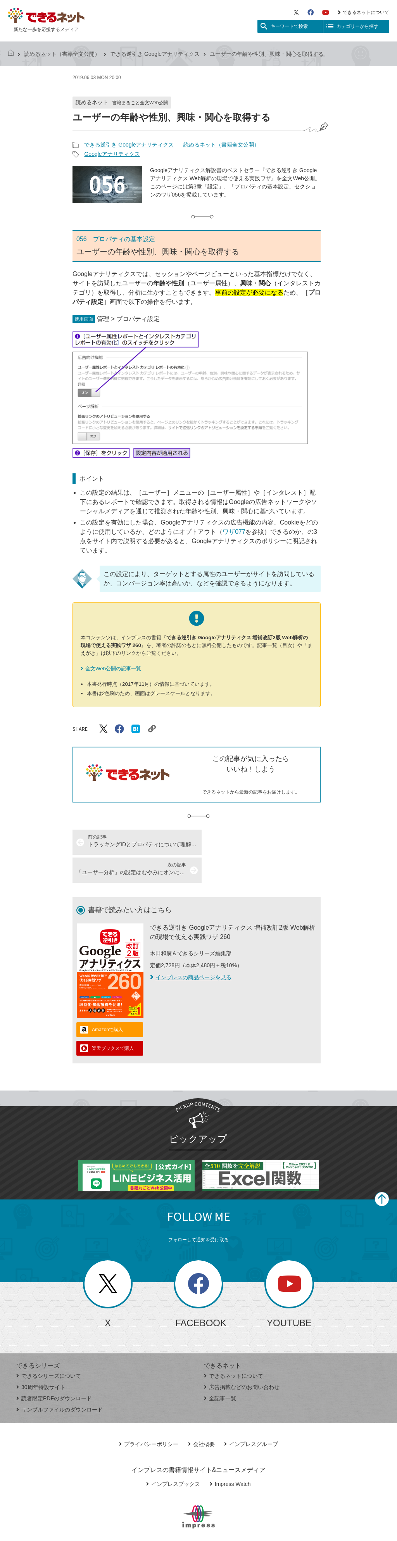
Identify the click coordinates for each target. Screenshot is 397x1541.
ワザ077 (234, 531)
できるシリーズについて (48, 1348)
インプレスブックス (173, 1456)
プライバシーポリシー (148, 1416)
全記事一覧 (220, 1370)
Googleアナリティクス (112, 154)
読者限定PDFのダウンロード (54, 1370)
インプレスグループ (251, 1416)
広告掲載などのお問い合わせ (242, 1359)
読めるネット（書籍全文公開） (62, 54)
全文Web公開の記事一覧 (113, 668)
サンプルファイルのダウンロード (59, 1382)
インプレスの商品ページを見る (190, 949)
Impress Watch (230, 1456)
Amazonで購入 (107, 1001)
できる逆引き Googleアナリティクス (155, 54)
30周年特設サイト (41, 1359)
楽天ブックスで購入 (113, 1020)
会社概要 (201, 1416)
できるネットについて (363, 12)
